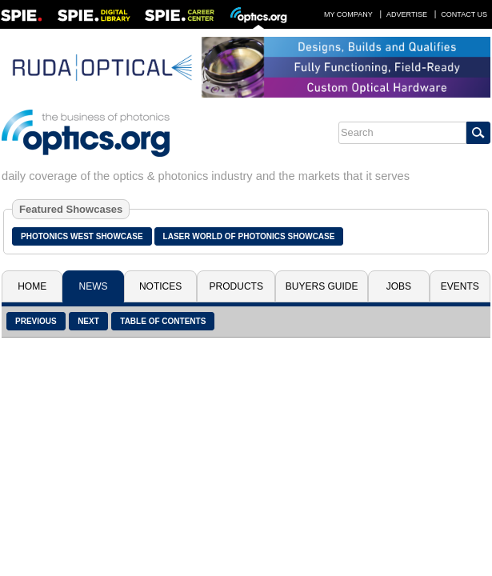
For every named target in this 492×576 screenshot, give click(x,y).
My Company (348, 14)
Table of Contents (163, 321)
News (93, 286)
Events (460, 286)
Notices (160, 286)
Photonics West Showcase (82, 236)
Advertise (406, 14)
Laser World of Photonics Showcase (249, 236)
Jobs (398, 286)
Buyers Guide (322, 286)
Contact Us (464, 14)
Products (236, 286)
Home (32, 286)
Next (88, 321)
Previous (36, 321)
